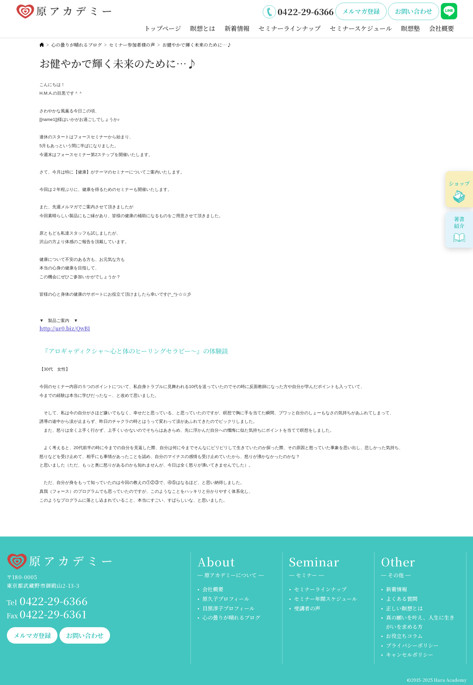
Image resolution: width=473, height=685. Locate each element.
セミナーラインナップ (290, 28)
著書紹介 (459, 222)
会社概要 (441, 28)
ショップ (459, 183)
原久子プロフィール (225, 599)
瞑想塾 (410, 28)
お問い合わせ (413, 11)
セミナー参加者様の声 (132, 44)
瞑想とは (202, 28)
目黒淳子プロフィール (228, 608)
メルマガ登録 (361, 11)
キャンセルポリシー (409, 654)
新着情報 (236, 28)
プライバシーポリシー (412, 645)
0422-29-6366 (306, 11)
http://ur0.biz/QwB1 (64, 328)
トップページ (162, 28)
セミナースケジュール (361, 28)
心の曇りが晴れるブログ (76, 44)
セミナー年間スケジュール (325, 599)
